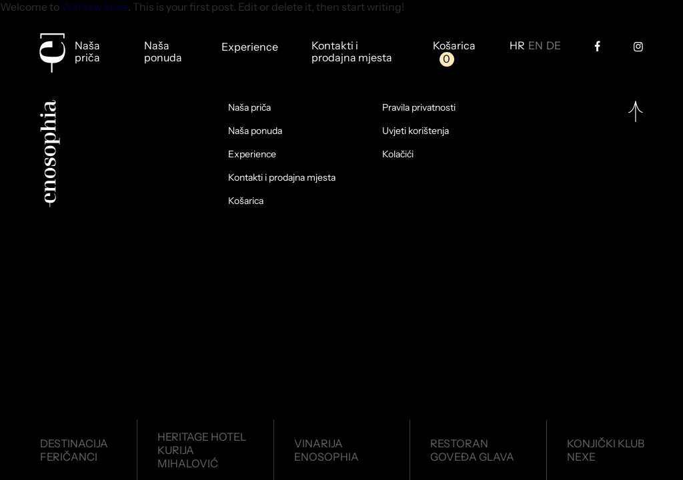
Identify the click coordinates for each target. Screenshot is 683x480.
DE (553, 46)
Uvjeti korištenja (415, 131)
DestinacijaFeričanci (74, 450)
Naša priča (87, 51)
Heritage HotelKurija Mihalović (201, 450)
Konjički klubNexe (605, 450)
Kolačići (398, 154)
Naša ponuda (163, 51)
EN (535, 46)
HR (517, 46)
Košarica (454, 46)
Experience (249, 47)
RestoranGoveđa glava (472, 450)
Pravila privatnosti (419, 107)
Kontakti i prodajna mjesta (351, 51)
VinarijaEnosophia (326, 450)
